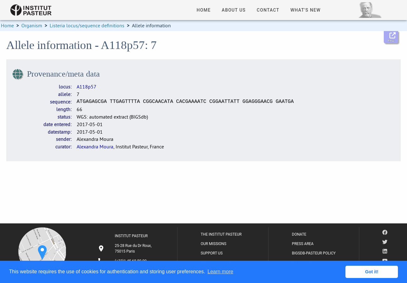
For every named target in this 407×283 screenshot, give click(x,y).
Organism (31, 25)
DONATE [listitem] (299, 234)
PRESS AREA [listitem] (303, 244)
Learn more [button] (220, 271)
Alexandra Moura (95, 146)
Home (7, 25)
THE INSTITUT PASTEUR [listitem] (221, 234)
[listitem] (125, 248)
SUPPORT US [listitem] (212, 253)
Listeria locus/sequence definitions (87, 25)
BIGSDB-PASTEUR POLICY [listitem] (314, 253)
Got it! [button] (371, 271)
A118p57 (86, 86)
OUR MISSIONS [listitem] (213, 244)
